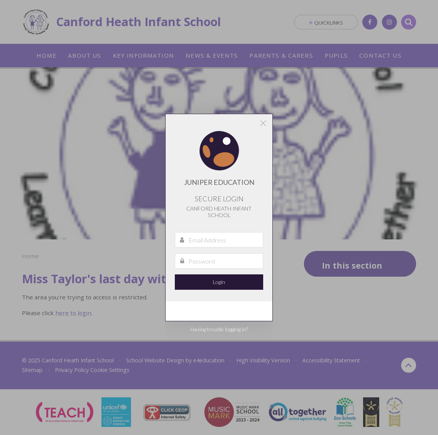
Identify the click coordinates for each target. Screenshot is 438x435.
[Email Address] (219, 239)
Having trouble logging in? (219, 329)
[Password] (219, 261)
